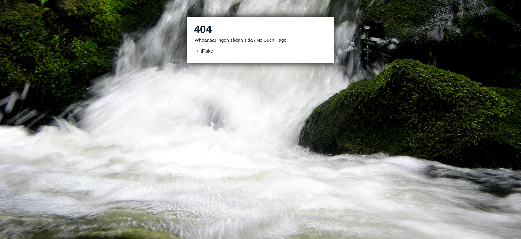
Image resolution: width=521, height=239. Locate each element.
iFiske (207, 51)
